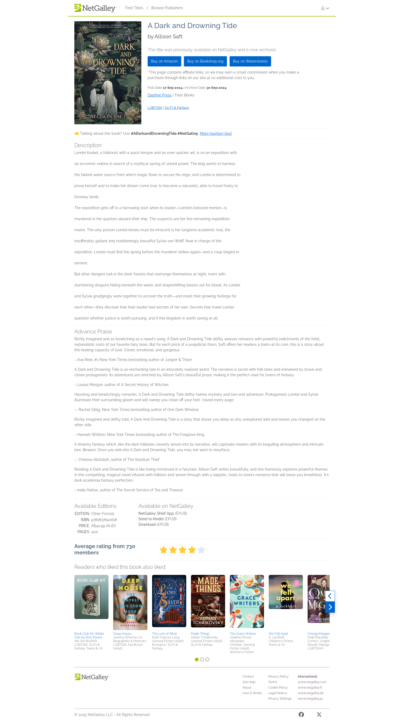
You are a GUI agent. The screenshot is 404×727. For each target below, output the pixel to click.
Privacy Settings (280, 698)
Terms (272, 682)
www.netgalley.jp (310, 698)
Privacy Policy (278, 676)
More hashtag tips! (216, 133)
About (246, 687)
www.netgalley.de (311, 693)
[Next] (330, 607)
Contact (248, 676)
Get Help (248, 682)
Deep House (122, 634)
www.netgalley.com (312, 682)
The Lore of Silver (164, 634)
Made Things (200, 634)
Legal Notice (277, 693)
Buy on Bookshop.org (205, 61)
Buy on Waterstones (250, 61)
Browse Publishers (167, 8)
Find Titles (134, 8)
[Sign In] (325, 8)
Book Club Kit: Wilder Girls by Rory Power (89, 635)
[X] (319, 715)
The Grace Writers (243, 634)
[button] (91, 602)
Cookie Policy (278, 687)
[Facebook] (301, 715)
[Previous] (330, 596)
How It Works (252, 693)
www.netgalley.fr (310, 687)
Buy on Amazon (164, 61)
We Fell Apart (278, 634)
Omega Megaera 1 (321, 634)
